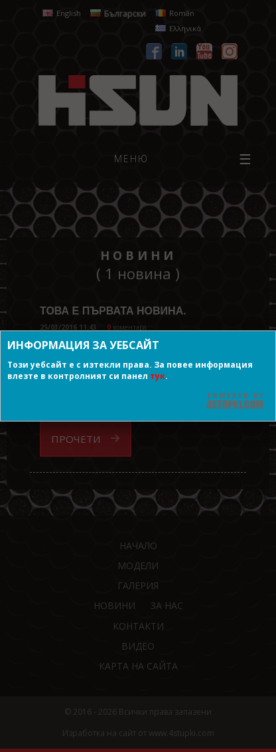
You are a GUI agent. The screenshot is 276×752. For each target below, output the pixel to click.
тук (157, 376)
